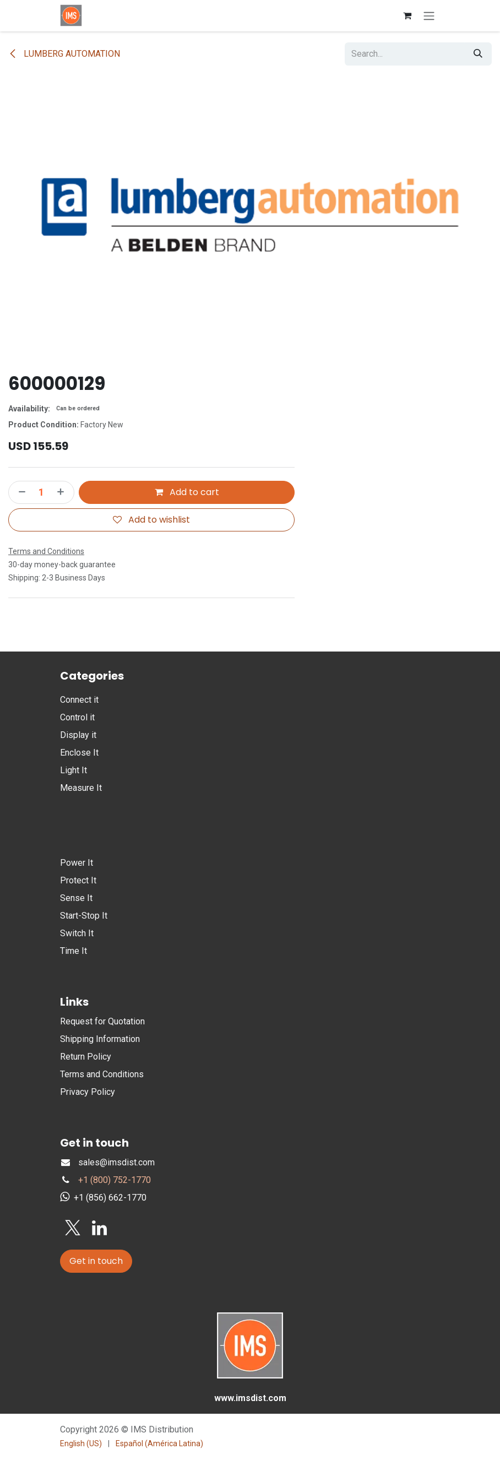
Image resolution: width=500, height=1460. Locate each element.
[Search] (478, 54)
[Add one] (63, 492)
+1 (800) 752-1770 (114, 1180)
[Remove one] (20, 492)
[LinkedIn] (99, 1228)
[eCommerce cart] (407, 15)
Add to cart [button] (187, 492)
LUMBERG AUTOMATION (64, 53)
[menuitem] (81, 1443)
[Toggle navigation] (429, 15)
